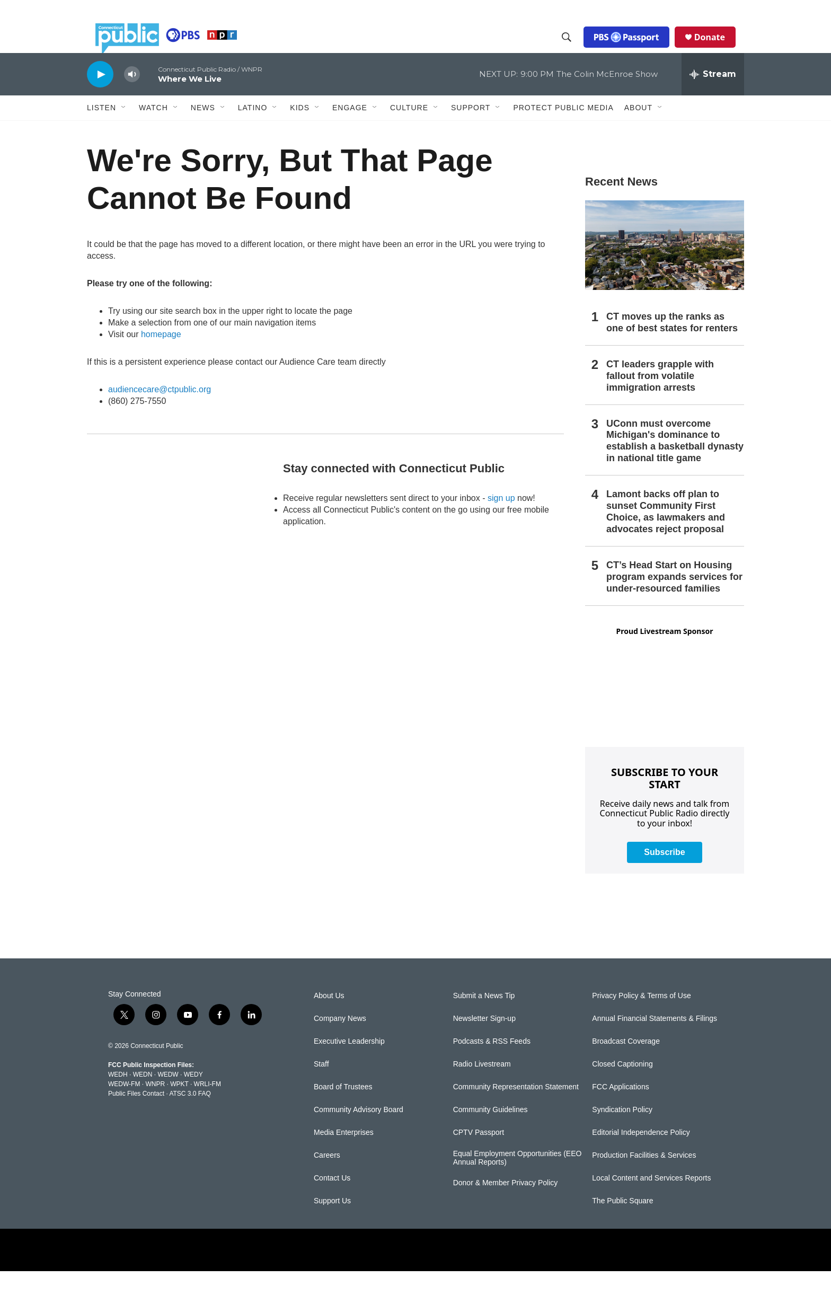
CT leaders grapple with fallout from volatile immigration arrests (660, 400)
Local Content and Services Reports (651, 1202)
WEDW (167, 1098)
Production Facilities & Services (644, 1179)
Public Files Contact (136, 1117)
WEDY (193, 1098)
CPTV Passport (478, 1156)
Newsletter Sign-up (484, 1042)
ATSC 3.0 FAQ (189, 1117)
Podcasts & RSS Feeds (492, 1065)
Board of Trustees (343, 1111)
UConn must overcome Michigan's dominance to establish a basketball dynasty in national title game (675, 465)
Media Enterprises (344, 1156)
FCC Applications (620, 1111)
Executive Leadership (349, 1065)
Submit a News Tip (484, 1020)
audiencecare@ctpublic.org (159, 413)
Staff (321, 1088)
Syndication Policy (622, 1134)
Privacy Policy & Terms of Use (641, 1020)
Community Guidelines (490, 1134)
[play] (100, 97)
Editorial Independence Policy (640, 1156)
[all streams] (713, 98)
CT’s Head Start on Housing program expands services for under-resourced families (674, 601)
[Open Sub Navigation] (124, 131)
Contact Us (332, 1202)
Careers (327, 1179)
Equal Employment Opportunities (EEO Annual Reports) (517, 1182)
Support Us (332, 1225)
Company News (340, 1042)
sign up (501, 521)
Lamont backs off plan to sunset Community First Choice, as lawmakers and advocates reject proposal (665, 535)
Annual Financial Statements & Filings (654, 1042)
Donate (718, 49)
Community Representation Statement (516, 1111)
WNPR (155, 1108)
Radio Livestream (482, 1088)
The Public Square (622, 1225)
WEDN (143, 1098)
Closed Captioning (622, 1088)
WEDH (118, 1098)
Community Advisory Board (358, 1134)
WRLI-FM (207, 1108)
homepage (161, 358)
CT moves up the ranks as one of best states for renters (672, 346)
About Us (329, 1020)
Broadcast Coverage (626, 1065)
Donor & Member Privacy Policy (505, 1207)
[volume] (132, 98)
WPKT (179, 1108)
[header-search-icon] (575, 49)
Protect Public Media (563, 131)
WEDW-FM (124, 1108)
